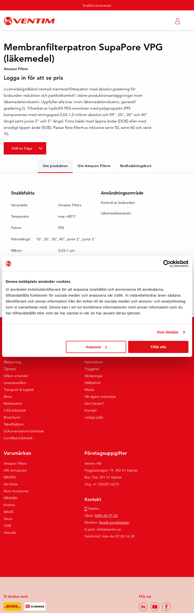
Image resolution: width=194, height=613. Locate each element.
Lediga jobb (94, 417)
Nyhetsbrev (94, 362)
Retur (8, 396)
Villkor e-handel (16, 376)
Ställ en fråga (22, 148)
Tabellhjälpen (14, 424)
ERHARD (10, 498)
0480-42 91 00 (106, 515)
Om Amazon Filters (94, 166)
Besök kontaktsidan (114, 522)
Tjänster (10, 369)
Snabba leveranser (97, 5)
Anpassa (96, 347)
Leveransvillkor (15, 383)
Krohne (9, 505)
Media (89, 389)
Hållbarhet (93, 383)
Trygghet (92, 369)
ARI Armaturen (15, 470)
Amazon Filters (15, 463)
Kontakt (91, 410)
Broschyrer (12, 417)
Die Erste (11, 484)
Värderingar (94, 376)
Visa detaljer (168, 332)
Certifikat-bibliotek (18, 438)
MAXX (9, 512)
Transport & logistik (19, 389)
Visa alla (10, 532)
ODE (7, 525)
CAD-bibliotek (15, 410)
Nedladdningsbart (135, 166)
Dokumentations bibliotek (24, 431)
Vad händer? (94, 403)
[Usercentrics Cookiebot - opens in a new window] (166, 263)
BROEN (10, 477)
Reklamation (13, 403)
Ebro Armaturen (16, 491)
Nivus (8, 519)
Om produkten (55, 166)
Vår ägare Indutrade (100, 396)
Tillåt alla (158, 347)
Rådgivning (12, 362)
